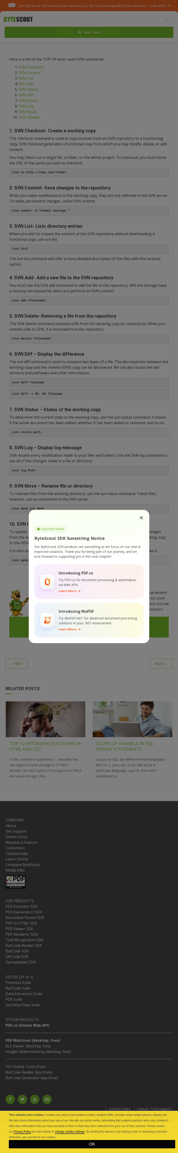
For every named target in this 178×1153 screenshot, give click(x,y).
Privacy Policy (22, 1131)
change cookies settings (70, 1131)
